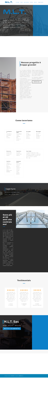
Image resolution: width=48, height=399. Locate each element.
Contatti (35, 2)
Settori (31, 2)
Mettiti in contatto (12, 328)
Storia (21, 2)
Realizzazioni (26, 2)
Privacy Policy (40, 2)
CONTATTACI (37, 81)
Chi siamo (17, 2)
